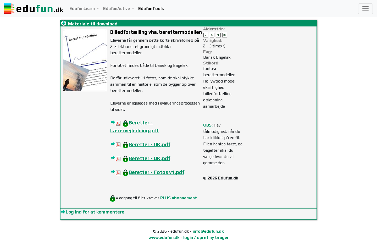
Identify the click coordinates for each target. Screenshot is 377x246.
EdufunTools (151, 8)
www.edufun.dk (164, 237)
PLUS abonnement (178, 197)
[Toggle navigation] (365, 8)
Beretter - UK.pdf (149, 158)
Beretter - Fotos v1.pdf (156, 172)
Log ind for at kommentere (95, 212)
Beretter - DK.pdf (149, 144)
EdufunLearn (82, 8)
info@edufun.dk (208, 231)
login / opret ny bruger (206, 237)
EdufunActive (117, 8)
